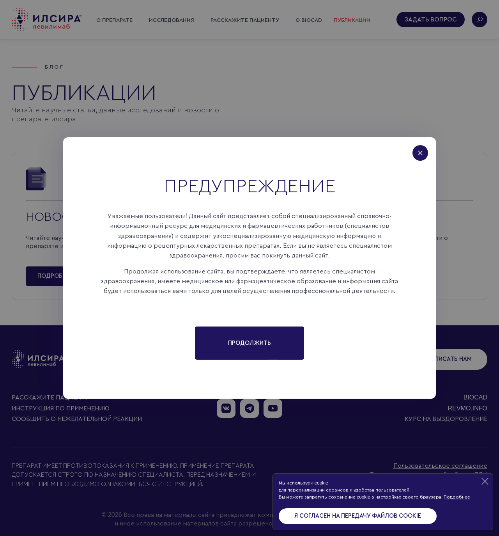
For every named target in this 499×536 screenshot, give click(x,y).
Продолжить (249, 343)
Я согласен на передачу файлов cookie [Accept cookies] (357, 516)
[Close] (424, 149)
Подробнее (457, 497)
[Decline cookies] (485, 481)
